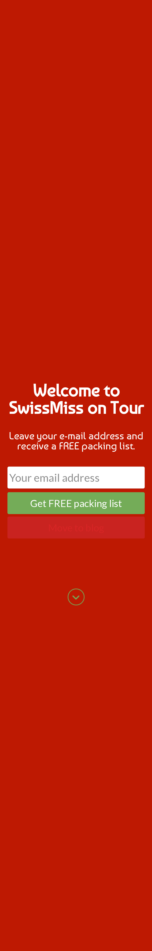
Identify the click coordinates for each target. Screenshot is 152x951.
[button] (76, 399)
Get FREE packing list (76, 503)
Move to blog (76, 528)
